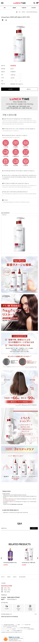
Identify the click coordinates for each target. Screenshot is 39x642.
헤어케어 (23, 12)
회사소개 (2, 576)
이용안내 (14, 576)
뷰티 (19, 12)
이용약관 (8, 576)
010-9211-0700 (6, 586)
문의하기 (34, 528)
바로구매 (10, 89)
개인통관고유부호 (30, 608)
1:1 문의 (6, 607)
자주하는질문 (18, 608)
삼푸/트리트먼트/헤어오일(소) (31, 12)
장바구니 (29, 89)
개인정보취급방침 (22, 576)
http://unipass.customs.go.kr (17, 504)
